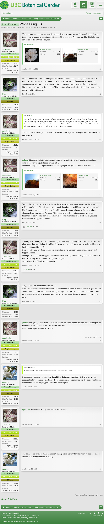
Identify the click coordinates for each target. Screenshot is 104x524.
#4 (100, 199)
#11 (100, 492)
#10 (100, 449)
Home (94, 516)
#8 (100, 362)
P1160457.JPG (83, 176)
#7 (100, 318)
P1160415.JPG (83, 49)
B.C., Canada (13, 110)
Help (89, 516)
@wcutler (26, 411)
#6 (100, 276)
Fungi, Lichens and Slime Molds (22, 27)
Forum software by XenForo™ (20, 518)
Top (98, 516)
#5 (100, 231)
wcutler (5, 384)
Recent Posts (7, 13)
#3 (100, 154)
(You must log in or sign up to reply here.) (89, 497)
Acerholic (44, 27)
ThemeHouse (33, 520)
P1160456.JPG (45, 176)
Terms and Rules (97, 518)
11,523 (15, 398)
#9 (100, 405)
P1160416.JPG (45, 49)
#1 (100, 72)
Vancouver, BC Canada (10, 405)
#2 (100, 109)
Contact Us (82, 516)
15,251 (15, 64)
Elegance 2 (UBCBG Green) (10, 516)
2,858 (16, 105)
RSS (102, 516)
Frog (4, 94)
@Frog (25, 161)
